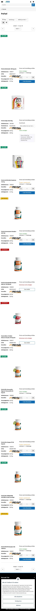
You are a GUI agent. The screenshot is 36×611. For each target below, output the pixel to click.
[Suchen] (16, 4)
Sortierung (11, 19)
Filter (4, 19)
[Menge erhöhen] (33, 77)
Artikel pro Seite (22, 19)
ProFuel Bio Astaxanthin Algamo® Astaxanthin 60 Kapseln (7, 391)
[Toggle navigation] (2, 2)
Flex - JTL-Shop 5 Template (12, 609)
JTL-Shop (28, 609)
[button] (30, 1)
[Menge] (27, 77)
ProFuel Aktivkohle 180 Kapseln (8, 69)
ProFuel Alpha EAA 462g (7, 120)
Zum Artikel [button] (27, 289)
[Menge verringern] (21, 77)
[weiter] (33, 28)
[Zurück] (2, 28)
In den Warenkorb (27, 81)
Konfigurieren (18, 601)
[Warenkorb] (33, 1)
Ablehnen (18, 605)
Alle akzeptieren (18, 596)
